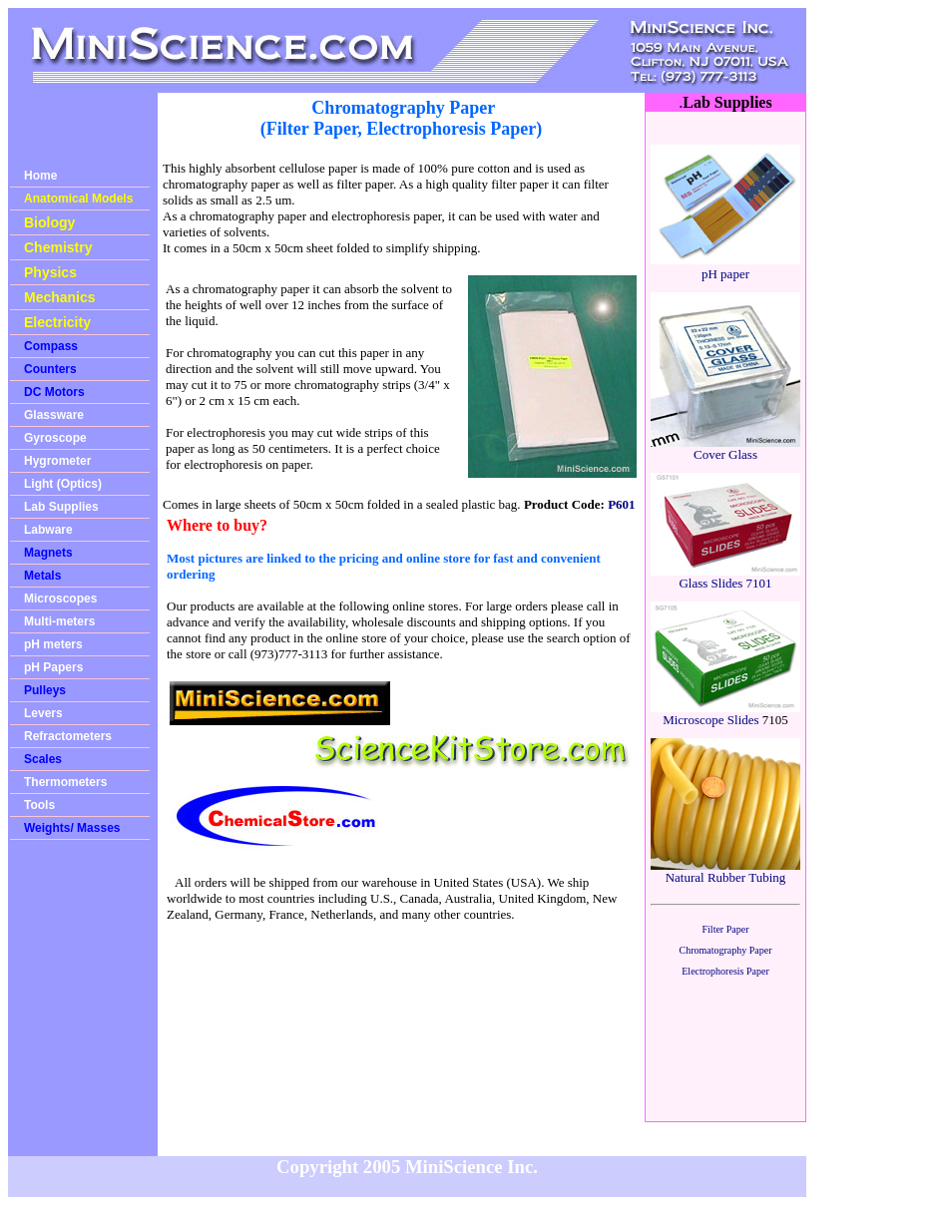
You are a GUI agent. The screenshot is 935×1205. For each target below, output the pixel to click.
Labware (48, 530)
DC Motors (54, 392)
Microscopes (60, 598)
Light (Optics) (63, 484)
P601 (621, 504)
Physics (50, 272)
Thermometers (65, 782)
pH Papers (53, 667)
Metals (42, 576)
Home (40, 176)
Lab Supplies (61, 507)
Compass (51, 346)
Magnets (48, 553)
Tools (39, 805)
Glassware (54, 415)
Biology (49, 222)
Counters (50, 369)
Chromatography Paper (725, 950)
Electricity (57, 322)
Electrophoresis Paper (725, 971)
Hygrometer (57, 461)
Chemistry (58, 247)
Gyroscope (55, 438)
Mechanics (60, 297)
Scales (43, 759)
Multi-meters (59, 621)
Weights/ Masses (72, 828)
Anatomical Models (78, 198)
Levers (43, 713)
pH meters (53, 644)
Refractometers (68, 736)
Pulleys (45, 690)
